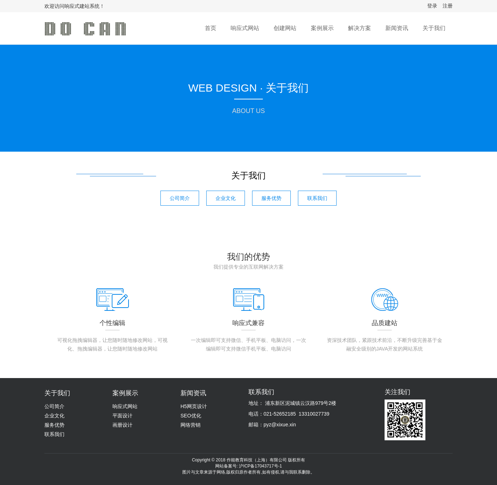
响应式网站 (245, 28)
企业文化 (226, 198)
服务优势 (271, 198)
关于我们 (434, 28)
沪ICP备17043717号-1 (260, 466)
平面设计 (122, 415)
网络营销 (190, 425)
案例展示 (322, 28)
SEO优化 (190, 415)
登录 (432, 6)
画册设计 (122, 425)
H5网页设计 (193, 406)
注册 (448, 6)
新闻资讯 (396, 28)
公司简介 (180, 198)
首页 (210, 28)
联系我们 (317, 198)
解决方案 (359, 28)
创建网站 (285, 28)
